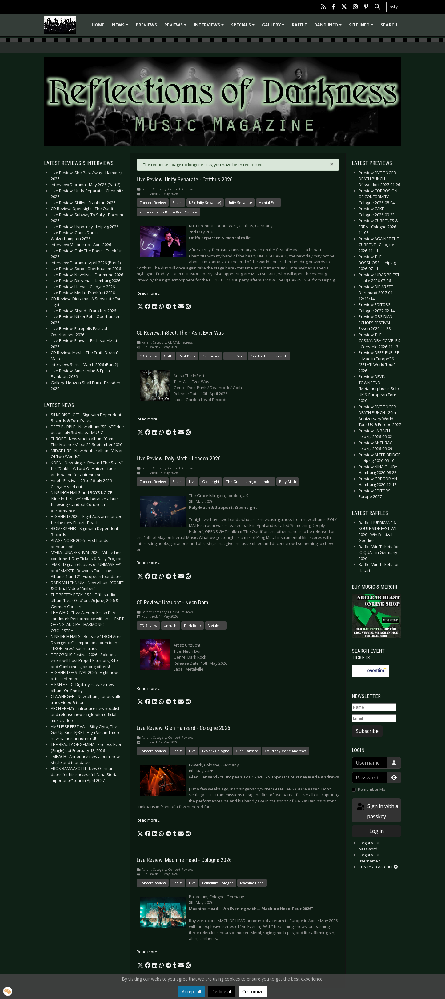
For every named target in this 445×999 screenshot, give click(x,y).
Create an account (378, 867)
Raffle (299, 25)
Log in (376, 831)
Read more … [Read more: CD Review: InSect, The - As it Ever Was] (149, 419)
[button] (140, 306)
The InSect (235, 356)
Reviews (176, 27)
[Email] (374, 718)
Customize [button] (252, 991)
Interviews (210, 27)
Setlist (177, 202)
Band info (328, 27)
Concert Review (152, 202)
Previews (146, 25)
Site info (362, 27)
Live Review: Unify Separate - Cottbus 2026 (185, 179)
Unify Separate (239, 202)
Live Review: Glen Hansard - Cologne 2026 (183, 728)
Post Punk (187, 356)
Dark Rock (192, 625)
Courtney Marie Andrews (285, 751)
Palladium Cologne (218, 883)
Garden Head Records (269, 356)
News (121, 27)
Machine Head (252, 883)
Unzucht (171, 625)
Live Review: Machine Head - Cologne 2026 (184, 860)
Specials (243, 27)
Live (192, 481)
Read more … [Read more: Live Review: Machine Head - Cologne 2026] (149, 951)
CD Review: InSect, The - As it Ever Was (180, 332)
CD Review (148, 356)
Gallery (274, 27)
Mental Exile (269, 202)
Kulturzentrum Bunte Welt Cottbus (168, 212)
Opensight (210, 481)
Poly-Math (287, 481)
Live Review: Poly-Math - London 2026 (179, 458)
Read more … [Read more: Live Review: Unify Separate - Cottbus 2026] (149, 293)
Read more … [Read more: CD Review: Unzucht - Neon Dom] (149, 688)
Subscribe (367, 731)
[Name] (374, 707)
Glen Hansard (247, 751)
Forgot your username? (369, 858)
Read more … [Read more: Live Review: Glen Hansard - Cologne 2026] (149, 820)
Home (98, 25)
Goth (168, 356)
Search (389, 25)
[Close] (332, 164)
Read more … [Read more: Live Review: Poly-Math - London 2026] (149, 562)
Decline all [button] (221, 991)
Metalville (216, 625)
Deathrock (211, 356)
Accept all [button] (191, 991)
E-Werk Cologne (215, 751)
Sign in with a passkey (377, 811)
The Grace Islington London (249, 481)
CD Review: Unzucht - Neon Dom (172, 602)
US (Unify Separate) (205, 202)
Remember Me (371, 789)
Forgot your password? (369, 846)
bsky (394, 7)
